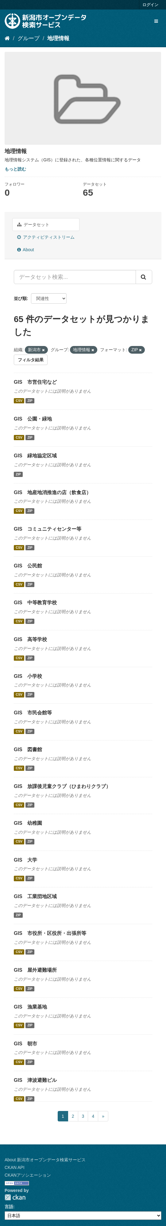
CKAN (15, 1197)
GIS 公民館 (28, 565)
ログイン (150, 4)
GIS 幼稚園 (28, 823)
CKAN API (15, 1167)
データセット (33, 224)
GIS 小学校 (28, 676)
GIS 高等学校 (30, 639)
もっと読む (15, 169)
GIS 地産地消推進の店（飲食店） (52, 492)
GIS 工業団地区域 (35, 896)
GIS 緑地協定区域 (35, 455)
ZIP (29, 400)
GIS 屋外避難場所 (35, 970)
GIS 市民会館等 (33, 712)
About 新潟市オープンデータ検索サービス (45, 1159)
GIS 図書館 (28, 749)
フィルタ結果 (31, 359)
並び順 (20, 298)
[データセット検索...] (75, 277)
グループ (28, 38)
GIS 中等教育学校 (35, 602)
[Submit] (144, 277)
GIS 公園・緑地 (33, 418)
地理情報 (58, 38)
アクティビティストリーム (46, 237)
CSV (19, 400)
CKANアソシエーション (28, 1175)
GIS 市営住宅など (35, 382)
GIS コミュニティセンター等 (47, 529)
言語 (9, 1206)
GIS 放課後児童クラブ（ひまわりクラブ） (62, 786)
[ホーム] (7, 38)
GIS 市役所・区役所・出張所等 (50, 933)
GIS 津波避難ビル (35, 1080)
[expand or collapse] (156, 21)
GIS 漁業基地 (30, 1006)
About (25, 249)
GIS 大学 (25, 860)
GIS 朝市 (25, 1043)
